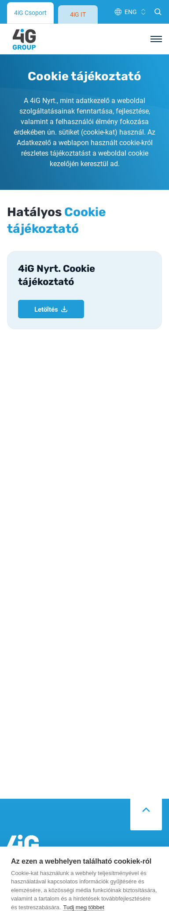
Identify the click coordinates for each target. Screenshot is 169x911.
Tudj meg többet (83, 829)
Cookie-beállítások (83, 851)
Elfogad (82, 892)
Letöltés (51, 150)
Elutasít (83, 871)
